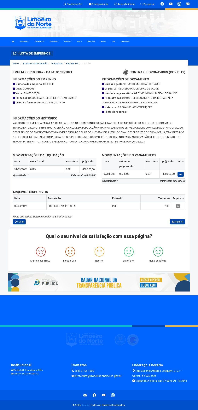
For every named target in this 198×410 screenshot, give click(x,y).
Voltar (19, 221)
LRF (79, 42)
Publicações (125, 42)
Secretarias (54, 42)
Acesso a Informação (35, 63)
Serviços (67, 42)
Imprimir (177, 221)
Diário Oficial (91, 42)
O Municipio (39, 42)
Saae (113, 42)
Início (16, 63)
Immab (103, 42)
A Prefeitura (24, 42)
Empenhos (72, 63)
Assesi (85, 405)
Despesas (57, 63)
